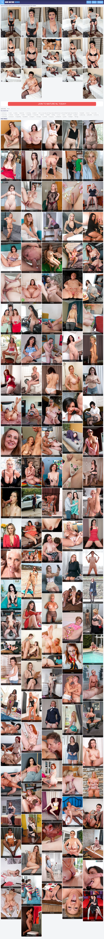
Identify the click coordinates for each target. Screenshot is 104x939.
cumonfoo (45, 116)
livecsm (88, 113)
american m (4, 113)
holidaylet (71, 116)
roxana (10, 113)
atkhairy (53, 114)
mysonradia (4, 114)
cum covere (94, 113)
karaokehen (25, 116)
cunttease (11, 114)
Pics (88, 2)
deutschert (22, 113)
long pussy (51, 116)
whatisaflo (70, 114)
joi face (58, 114)
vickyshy (16, 113)
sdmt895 (48, 114)
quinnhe (65, 116)
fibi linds (42, 114)
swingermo (32, 116)
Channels (100, 2)
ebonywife (17, 114)
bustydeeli (82, 113)
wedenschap (82, 114)
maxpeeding (18, 116)
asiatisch (35, 113)
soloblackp (29, 114)
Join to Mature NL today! (52, 104)
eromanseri (11, 116)
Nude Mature (12, 2)
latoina (64, 114)
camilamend (58, 116)
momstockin (35, 114)
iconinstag (28, 113)
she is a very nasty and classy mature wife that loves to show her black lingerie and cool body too (58, 113)
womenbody (4, 116)
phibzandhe (89, 114)
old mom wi (96, 114)
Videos (94, 2)
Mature (8, 108)
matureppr (39, 116)
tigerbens (76, 114)
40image (76, 116)
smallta (23, 114)
